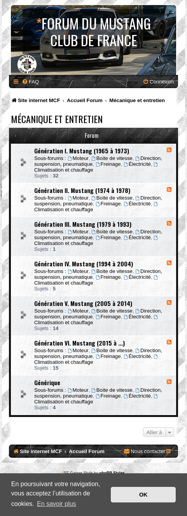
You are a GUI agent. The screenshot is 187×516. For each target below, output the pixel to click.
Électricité (137, 164)
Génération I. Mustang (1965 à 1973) (81, 150)
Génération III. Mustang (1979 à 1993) (82, 224)
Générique (47, 382)
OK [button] (143, 495)
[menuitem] (30, 81)
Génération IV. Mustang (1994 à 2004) (83, 263)
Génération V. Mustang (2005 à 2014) (83, 303)
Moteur (78, 158)
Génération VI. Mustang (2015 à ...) (79, 342)
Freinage (108, 164)
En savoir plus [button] (56, 503)
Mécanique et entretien (57, 119)
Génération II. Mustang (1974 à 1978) (82, 190)
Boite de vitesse (112, 158)
